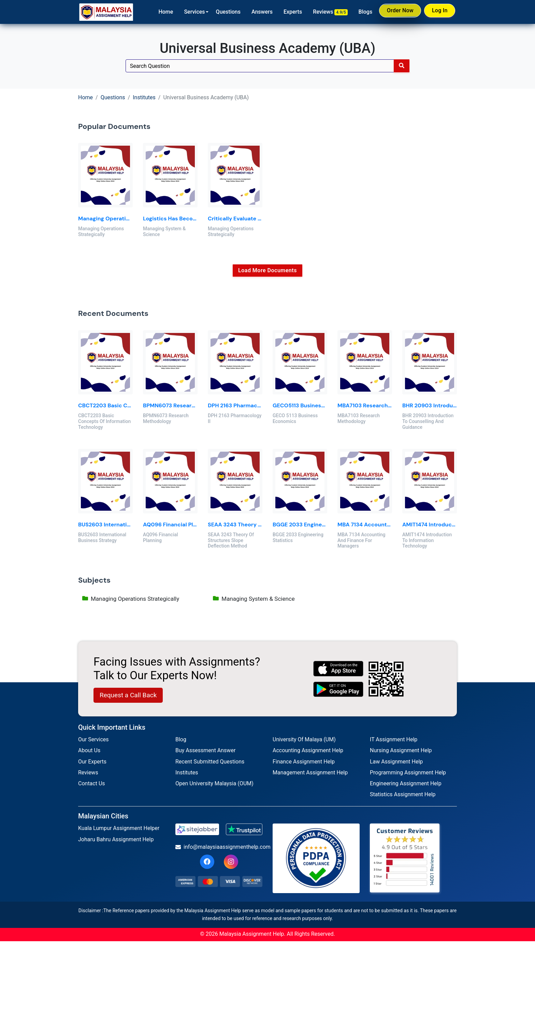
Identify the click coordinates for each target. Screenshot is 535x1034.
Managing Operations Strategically (130, 599)
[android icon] (338, 689)
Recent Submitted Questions (209, 761)
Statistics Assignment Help (403, 794)
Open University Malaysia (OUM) (214, 783)
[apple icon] (338, 668)
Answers (257, 12)
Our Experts (92, 761)
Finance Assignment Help (304, 761)
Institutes (144, 97)
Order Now (396, 11)
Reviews (325, 12)
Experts (288, 12)
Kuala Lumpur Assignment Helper (118, 828)
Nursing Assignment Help (401, 750)
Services (189, 12)
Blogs (360, 12)
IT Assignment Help (393, 739)
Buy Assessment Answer (205, 750)
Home (161, 12)
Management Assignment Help (310, 772)
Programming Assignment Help (408, 772)
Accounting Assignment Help (308, 750)
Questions (223, 12)
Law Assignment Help (396, 761)
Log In (438, 11)
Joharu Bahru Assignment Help (116, 839)
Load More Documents (267, 270)
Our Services (93, 739)
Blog (180, 739)
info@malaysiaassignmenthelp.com (218, 847)
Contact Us (91, 783)
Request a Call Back (128, 695)
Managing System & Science (253, 599)
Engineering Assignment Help (406, 783)
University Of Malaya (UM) (304, 739)
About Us (89, 750)
